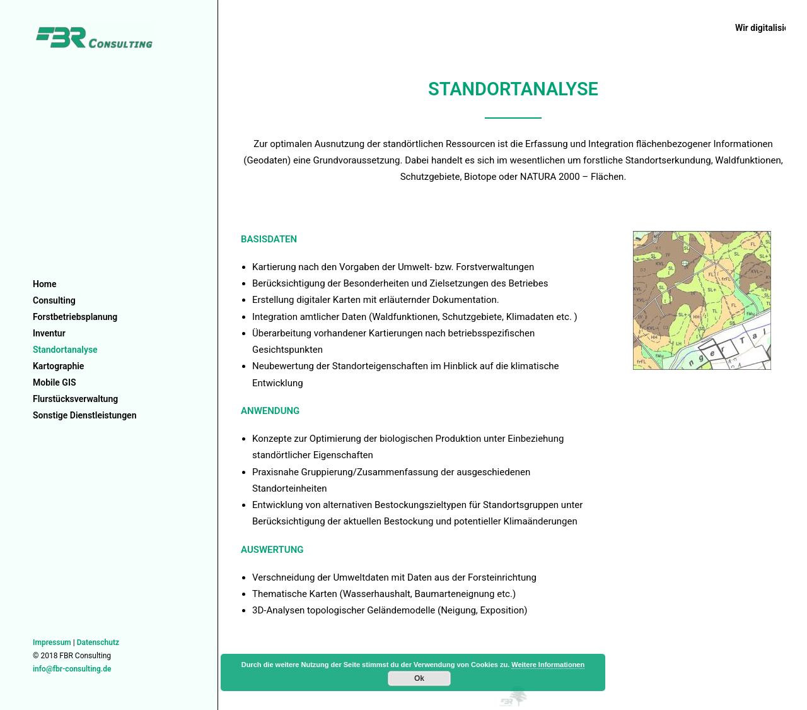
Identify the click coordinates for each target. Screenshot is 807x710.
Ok (419, 678)
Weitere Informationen (547, 664)
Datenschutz (98, 642)
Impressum (52, 642)
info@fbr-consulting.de (72, 669)
